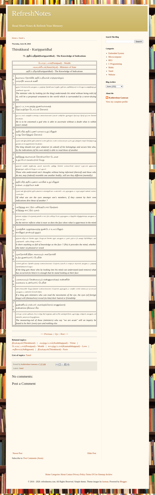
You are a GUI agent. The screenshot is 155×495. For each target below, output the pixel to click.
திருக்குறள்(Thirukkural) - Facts (53, 349)
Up (56, 334)
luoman (105, 482)
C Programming (115, 64)
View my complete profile (117, 102)
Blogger (123, 482)
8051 (110, 60)
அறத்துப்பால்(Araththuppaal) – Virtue (57, 343)
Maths (111, 67)
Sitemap (101, 474)
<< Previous (46, 334)
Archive (109, 474)
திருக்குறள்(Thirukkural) (23, 343)
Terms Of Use (92, 474)
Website (111, 75)
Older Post (91, 453)
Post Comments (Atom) (33, 458)
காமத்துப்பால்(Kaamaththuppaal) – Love (67, 346)
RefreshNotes (31, 13)
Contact (69, 474)
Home (14, 38)
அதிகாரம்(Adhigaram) (23, 349)
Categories (55, 474)
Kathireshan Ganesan (118, 98)
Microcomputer (114, 57)
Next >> (64, 334)
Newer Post (17, 453)
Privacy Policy (79, 474)
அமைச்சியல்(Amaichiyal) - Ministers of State (54, 67)
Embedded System (116, 53)
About (63, 474)
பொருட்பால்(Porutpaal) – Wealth (54, 63)
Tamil (21, 38)
